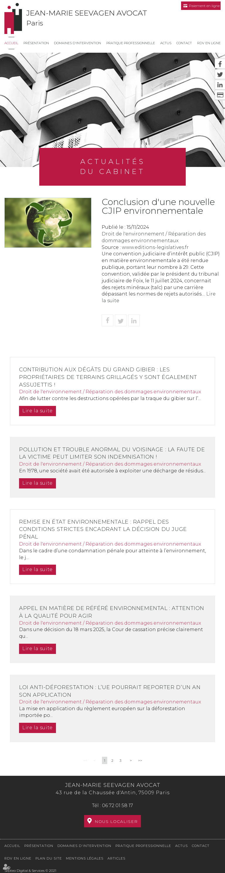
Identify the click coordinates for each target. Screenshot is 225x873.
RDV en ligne (209, 43)
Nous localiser (116, 821)
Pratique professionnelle (130, 43)
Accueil (11, 43)
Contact (184, 43)
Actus (165, 43)
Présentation (36, 43)
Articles (116, 858)
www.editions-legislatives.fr (155, 247)
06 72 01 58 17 (117, 805)
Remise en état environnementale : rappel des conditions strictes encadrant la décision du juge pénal (105, 529)
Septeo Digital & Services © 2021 (30, 870)
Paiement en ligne (204, 6)
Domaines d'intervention (77, 43)
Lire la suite (38, 411)
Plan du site (48, 858)
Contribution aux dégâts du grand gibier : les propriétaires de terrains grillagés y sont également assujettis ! (111, 377)
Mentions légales (84, 858)
